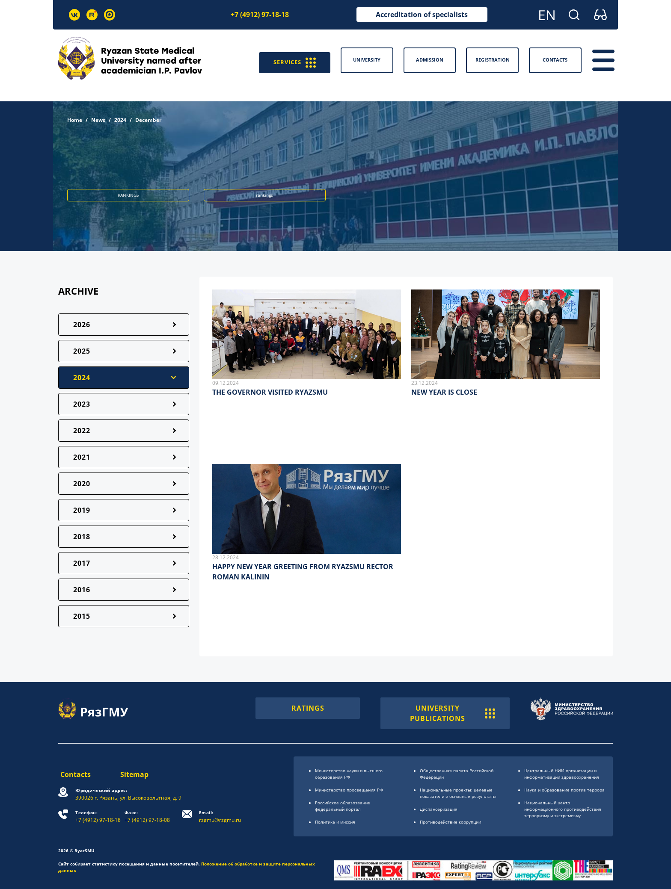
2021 (81, 457)
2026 (81, 324)
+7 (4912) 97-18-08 (148, 816)
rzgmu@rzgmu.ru (221, 816)
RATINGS (307, 708)
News (98, 120)
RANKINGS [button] (128, 195)
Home (74, 120)
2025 (81, 351)
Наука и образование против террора (564, 790)
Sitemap (135, 774)
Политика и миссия (335, 822)
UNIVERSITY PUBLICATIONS (452, 713)
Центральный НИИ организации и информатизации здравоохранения (561, 774)
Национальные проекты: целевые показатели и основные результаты (458, 793)
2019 (81, 510)
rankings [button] (264, 195)
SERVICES (291, 60)
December (148, 120)
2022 (81, 430)
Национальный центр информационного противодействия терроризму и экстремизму (562, 809)
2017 (81, 563)
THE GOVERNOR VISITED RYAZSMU (270, 392)
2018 (81, 536)
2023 (81, 404)
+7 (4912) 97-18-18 (260, 14)
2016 (81, 589)
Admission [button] (429, 59)
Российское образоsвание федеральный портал (342, 806)
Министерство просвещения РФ (349, 790)
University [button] (366, 59)
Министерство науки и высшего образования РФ (349, 774)
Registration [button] (492, 59)
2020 (81, 483)
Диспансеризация (438, 809)
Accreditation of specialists (422, 14)
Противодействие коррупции (450, 822)
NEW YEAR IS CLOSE (444, 392)
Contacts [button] (555, 59)
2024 (120, 120)
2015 (81, 616)
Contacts (73, 774)
